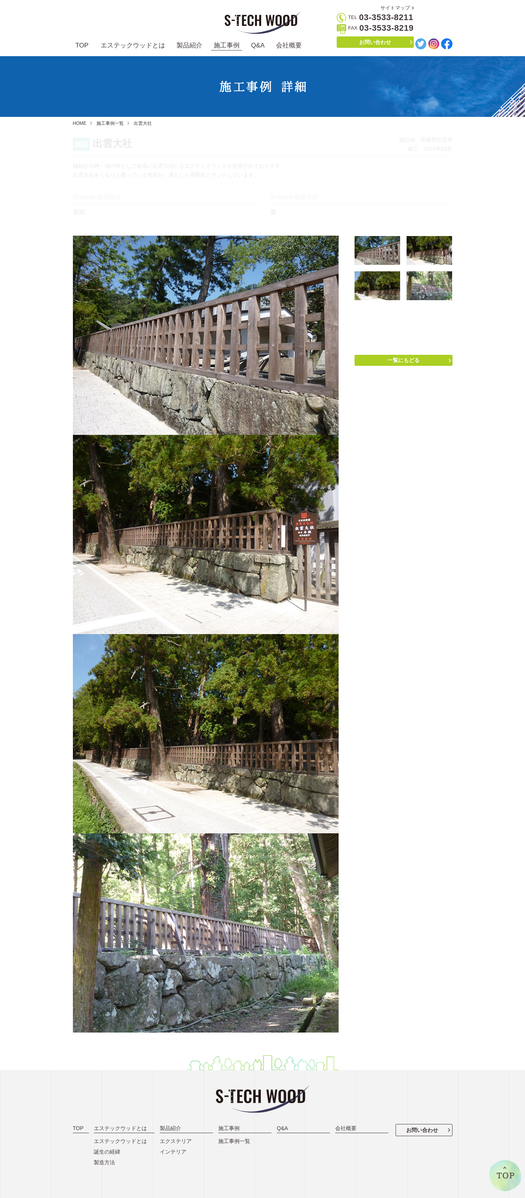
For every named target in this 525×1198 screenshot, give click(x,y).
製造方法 (104, 1162)
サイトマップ (395, 8)
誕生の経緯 (107, 1152)
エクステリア (176, 1141)
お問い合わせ (375, 42)
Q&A (258, 45)
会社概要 (289, 45)
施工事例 (227, 45)
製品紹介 (189, 45)
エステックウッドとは (133, 45)
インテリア (173, 1152)
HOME (80, 123)
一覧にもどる (403, 360)
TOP (82, 45)
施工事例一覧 (110, 123)
